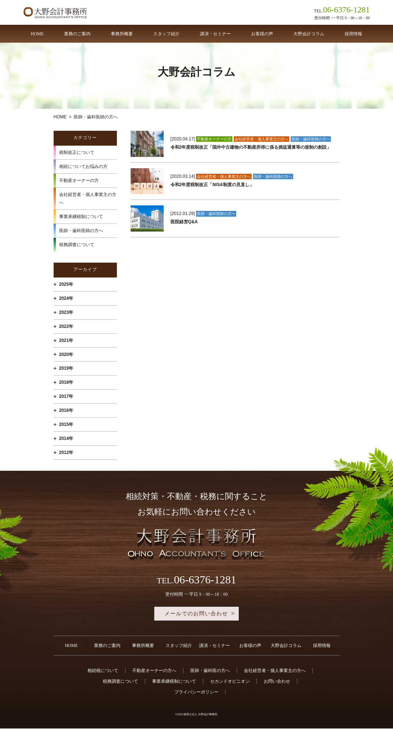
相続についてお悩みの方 (83, 166)
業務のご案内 (77, 33)
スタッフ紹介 (166, 33)
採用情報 (353, 33)
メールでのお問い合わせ (196, 614)
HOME (37, 33)
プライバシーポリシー (196, 692)
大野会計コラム (308, 33)
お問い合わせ (277, 681)
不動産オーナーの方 (79, 180)
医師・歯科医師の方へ (81, 230)
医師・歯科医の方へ (210, 671)
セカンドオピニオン (230, 681)
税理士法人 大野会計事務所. (200, 714)
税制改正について (76, 152)
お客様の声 (262, 33)
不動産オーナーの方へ (154, 671)
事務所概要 (122, 33)
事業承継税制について (81, 216)
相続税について (102, 671)
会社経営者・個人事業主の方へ (87, 198)
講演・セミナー (215, 33)
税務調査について (76, 244)
